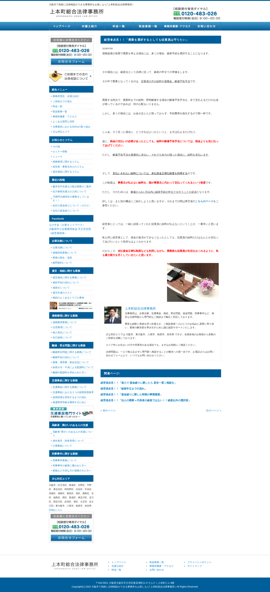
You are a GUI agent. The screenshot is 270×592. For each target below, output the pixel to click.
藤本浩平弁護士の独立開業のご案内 (72, 186)
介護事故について (62, 445)
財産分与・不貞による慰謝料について (73, 367)
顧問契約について (62, 262)
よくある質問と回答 (63, 121)
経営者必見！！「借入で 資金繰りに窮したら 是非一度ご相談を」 (139, 382)
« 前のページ (108, 410)
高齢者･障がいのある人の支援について (72, 433)
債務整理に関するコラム (66, 161)
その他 (56, 146)
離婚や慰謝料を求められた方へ (69, 372)
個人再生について (62, 332)
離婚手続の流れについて (66, 357)
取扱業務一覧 (148, 26)
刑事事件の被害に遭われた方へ (69, 465)
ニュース (57, 156)
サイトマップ (194, 566)
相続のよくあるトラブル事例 (68, 297)
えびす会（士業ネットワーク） (67, 224)
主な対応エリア (61, 131)
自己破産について (62, 337)
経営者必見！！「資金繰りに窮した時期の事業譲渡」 (132, 394)
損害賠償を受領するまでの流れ (69, 397)
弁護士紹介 (89, 26)
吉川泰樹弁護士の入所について (69, 191)
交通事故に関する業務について (69, 387)
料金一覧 (118, 26)
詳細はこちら (55, 510)
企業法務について (62, 247)
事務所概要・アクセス (177, 26)
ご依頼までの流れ (62, 101)
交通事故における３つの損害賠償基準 (73, 392)
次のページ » (213, 410)
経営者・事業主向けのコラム (68, 166)
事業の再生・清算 (62, 257)
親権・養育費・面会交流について (71, 362)
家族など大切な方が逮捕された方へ (72, 470)
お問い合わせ (206, 26)
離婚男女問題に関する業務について (72, 352)
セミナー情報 (60, 151)
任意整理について (62, 327)
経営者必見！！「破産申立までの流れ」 (124, 388)
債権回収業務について (65, 252)
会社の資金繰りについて (66, 210)
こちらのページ (204, 201)
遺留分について (61, 287)
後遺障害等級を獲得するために (69, 402)
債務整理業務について (65, 322)
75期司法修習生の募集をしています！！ (71, 198)
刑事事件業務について (65, 460)
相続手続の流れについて (66, 282)
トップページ (62, 26)
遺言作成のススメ (62, 292)
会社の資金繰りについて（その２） (72, 205)
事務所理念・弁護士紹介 (66, 96)
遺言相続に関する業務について (69, 277)
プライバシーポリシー (199, 562)
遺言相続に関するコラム (66, 171)
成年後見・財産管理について (68, 440)
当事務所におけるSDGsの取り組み (71, 126)
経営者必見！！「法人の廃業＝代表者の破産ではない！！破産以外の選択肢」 (146, 400)
